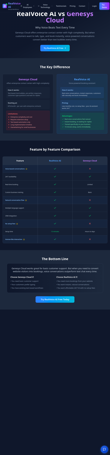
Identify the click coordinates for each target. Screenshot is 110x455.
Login (94, 6)
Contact (82, 6)
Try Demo (104, 6)
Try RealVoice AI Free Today (55, 299)
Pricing (72, 6)
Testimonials (61, 6)
